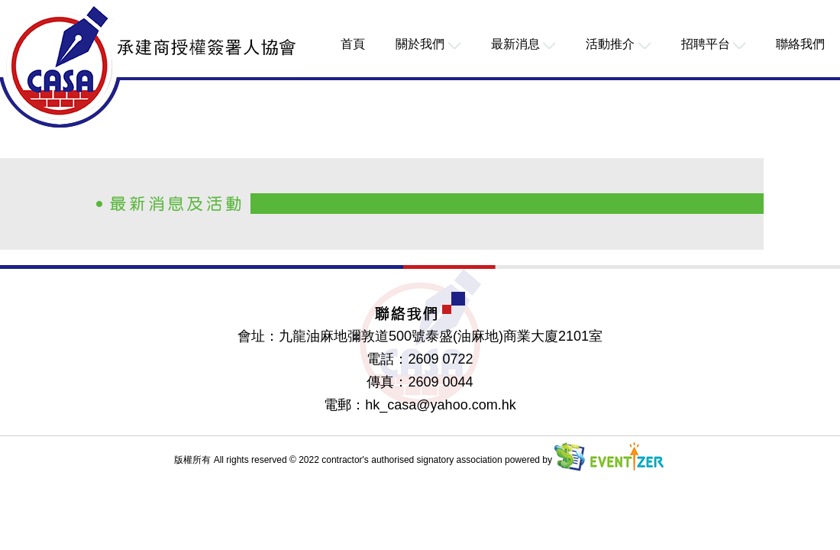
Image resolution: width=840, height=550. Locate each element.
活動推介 (618, 43)
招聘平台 (713, 43)
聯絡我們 (800, 43)
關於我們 (428, 43)
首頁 (353, 43)
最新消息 (523, 43)
